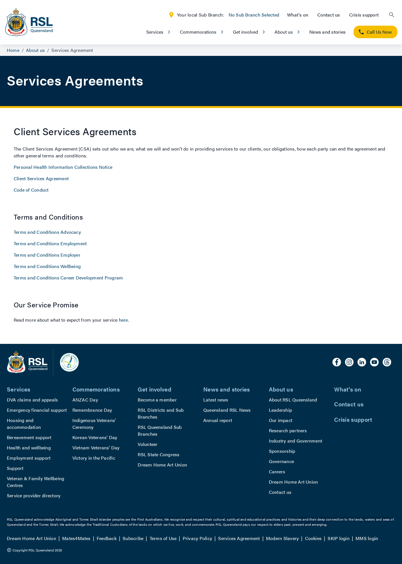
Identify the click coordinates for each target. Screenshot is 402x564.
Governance (281, 461)
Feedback (107, 538)
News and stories (327, 32)
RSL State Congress (158, 454)
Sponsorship (282, 451)
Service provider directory (33, 495)
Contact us (328, 14)
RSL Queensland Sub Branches (160, 430)
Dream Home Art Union (162, 464)
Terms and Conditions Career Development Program (68, 277)
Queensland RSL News (227, 410)
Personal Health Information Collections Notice (63, 167)
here (123, 320)
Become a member (157, 399)
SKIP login (338, 538)
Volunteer (147, 444)
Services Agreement (239, 538)
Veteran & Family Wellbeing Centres (35, 481)
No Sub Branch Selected (254, 14)
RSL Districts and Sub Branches (161, 413)
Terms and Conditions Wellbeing (47, 266)
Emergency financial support (37, 410)
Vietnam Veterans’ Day (96, 447)
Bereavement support (29, 437)
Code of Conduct (31, 189)
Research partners (288, 430)
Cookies (313, 538)
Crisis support (364, 14)
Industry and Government (295, 440)
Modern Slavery (282, 538)
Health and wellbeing (29, 447)
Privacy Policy (197, 538)
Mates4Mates (76, 538)
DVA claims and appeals (32, 399)
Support (15, 468)
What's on (297, 14)
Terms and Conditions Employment (50, 243)
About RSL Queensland (293, 399)
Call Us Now (375, 32)
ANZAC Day (85, 399)
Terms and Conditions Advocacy (47, 232)
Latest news (215, 399)
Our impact (280, 420)
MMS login (367, 538)
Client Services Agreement (41, 178)
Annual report (217, 420)
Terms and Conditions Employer (47, 254)
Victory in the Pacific (93, 458)
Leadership (280, 410)
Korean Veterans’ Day (94, 437)
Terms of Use (163, 538)
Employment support (28, 458)
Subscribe (133, 538)
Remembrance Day (92, 410)
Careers (277, 471)
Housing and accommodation (24, 423)
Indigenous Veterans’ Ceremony (94, 423)
